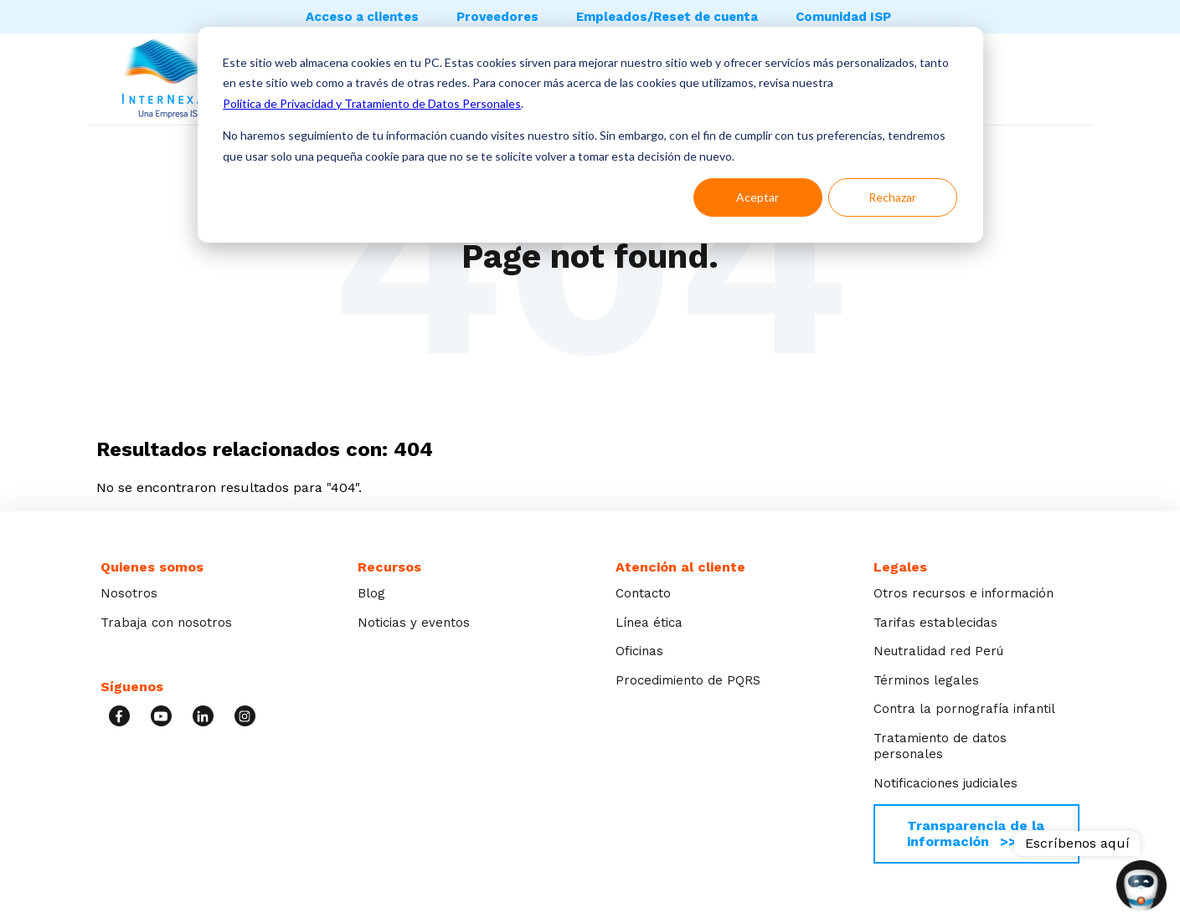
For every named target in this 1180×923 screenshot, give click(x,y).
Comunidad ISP (843, 16)
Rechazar (892, 197)
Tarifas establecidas (935, 622)
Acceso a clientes (362, 16)
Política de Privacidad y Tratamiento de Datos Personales (372, 103)
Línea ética (649, 622)
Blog (371, 593)
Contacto (643, 593)
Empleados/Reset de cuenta (667, 16)
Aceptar (757, 197)
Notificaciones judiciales (945, 783)
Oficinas (639, 651)
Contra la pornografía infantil (964, 708)
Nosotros (128, 593)
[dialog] (590, 135)
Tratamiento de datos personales (940, 746)
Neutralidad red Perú (938, 651)
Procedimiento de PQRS (688, 680)
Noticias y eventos (414, 622)
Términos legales (926, 680)
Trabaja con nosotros (166, 622)
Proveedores (497, 16)
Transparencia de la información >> (975, 833)
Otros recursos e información (963, 593)
